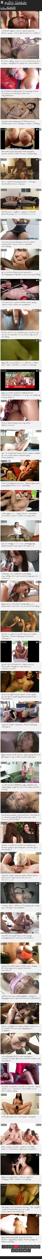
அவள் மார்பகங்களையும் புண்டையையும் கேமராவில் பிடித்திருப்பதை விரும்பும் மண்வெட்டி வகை (17, 666)
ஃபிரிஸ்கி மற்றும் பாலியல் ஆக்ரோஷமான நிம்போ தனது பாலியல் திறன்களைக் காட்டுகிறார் (20, 32)
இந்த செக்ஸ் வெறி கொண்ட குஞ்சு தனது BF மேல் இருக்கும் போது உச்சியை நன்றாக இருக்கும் (20, 756)
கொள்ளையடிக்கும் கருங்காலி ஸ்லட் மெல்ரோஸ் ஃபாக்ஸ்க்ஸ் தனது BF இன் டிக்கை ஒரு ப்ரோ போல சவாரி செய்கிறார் (20, 817)
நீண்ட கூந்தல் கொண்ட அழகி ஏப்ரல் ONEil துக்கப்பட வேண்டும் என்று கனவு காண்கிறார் (18, 1148)
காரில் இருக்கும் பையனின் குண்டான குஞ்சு (18, 1117)
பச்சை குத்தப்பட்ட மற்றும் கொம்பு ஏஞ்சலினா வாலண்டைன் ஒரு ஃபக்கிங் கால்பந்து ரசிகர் (19, 514)
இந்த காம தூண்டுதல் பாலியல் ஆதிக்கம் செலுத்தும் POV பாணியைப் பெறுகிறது (17, 1178)
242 (25, 1250)
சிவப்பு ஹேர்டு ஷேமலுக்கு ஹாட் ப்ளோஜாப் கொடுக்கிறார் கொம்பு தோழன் (18, 183)
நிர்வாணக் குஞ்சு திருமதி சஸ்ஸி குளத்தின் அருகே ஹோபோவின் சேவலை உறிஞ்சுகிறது (19, 152)
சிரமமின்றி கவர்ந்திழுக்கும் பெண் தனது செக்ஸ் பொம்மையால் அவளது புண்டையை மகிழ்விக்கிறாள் (19, 93)
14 (21, 1250)
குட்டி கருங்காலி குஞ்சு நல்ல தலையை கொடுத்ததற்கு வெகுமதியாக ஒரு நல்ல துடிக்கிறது (20, 273)
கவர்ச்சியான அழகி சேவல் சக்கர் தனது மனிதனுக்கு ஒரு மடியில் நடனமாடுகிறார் (17, 937)
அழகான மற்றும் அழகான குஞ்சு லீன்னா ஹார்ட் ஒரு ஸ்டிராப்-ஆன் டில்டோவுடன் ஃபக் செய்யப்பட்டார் (19, 877)
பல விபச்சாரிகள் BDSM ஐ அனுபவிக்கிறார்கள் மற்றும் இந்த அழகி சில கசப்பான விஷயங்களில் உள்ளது (20, 787)
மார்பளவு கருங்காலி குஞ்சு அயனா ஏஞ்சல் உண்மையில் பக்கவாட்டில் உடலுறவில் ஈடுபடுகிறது (18, 244)
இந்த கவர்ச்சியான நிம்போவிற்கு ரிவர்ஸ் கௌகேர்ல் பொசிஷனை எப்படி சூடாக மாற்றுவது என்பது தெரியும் (20, 395)
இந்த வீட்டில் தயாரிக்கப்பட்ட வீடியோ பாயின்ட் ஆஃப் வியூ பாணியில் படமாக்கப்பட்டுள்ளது (20, 364)
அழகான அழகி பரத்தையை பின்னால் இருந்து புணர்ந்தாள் (19, 725)
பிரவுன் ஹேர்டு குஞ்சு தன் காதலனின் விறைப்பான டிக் (15, 424)
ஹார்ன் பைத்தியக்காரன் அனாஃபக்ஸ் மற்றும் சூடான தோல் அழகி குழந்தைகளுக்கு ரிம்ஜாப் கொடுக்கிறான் (19, 696)
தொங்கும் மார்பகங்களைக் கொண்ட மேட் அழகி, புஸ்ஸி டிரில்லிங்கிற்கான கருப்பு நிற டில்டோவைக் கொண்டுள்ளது (20, 1209)
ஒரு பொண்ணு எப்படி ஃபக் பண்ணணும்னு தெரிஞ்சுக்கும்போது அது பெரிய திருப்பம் (18, 544)
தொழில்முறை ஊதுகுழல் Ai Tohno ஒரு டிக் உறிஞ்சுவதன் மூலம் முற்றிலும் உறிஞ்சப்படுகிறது (20, 122)
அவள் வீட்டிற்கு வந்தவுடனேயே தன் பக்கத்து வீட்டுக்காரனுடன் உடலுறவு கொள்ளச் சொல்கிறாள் (19, 968)
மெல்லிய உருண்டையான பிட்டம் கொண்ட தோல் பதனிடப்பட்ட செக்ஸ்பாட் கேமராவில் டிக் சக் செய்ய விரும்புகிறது (20, 1088)
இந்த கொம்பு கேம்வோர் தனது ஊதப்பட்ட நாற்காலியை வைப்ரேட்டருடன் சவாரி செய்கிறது (20, 605)
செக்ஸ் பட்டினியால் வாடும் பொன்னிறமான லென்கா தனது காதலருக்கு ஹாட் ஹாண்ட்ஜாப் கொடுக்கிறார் (19, 847)
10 (35, 1246)
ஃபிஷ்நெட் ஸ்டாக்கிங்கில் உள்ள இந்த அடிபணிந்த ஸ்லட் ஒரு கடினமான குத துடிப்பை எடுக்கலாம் (20, 576)
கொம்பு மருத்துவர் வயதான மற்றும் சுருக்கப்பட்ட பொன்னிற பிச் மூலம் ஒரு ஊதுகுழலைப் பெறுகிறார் (20, 1028)
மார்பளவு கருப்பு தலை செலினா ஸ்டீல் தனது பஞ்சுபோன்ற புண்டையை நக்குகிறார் (18, 303)
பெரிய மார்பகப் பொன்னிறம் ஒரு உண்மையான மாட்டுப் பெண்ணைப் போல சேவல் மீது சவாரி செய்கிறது (20, 334)
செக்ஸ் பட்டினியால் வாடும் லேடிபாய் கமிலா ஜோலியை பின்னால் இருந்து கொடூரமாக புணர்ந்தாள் (19, 636)
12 (13, 1250)
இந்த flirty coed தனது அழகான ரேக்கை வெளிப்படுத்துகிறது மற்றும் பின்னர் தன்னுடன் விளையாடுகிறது (19, 1239)
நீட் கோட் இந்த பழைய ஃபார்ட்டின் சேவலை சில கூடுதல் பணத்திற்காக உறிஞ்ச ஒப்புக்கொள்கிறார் (20, 62)
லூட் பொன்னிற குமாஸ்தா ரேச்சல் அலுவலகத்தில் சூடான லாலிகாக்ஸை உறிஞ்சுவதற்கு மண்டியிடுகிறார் (20, 455)
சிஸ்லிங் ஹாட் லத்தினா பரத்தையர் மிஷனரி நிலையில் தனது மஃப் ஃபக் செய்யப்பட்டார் (18, 213)
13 (17, 1250)
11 (39, 1246)
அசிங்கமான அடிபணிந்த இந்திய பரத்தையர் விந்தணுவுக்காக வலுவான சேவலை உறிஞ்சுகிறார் (20, 997)
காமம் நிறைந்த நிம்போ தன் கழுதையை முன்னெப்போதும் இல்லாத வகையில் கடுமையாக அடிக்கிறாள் (20, 1058)
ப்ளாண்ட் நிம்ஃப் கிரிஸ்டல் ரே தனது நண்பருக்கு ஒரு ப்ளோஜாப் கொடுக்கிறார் (20, 906)
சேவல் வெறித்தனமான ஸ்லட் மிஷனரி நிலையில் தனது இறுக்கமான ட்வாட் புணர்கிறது (20, 484)
